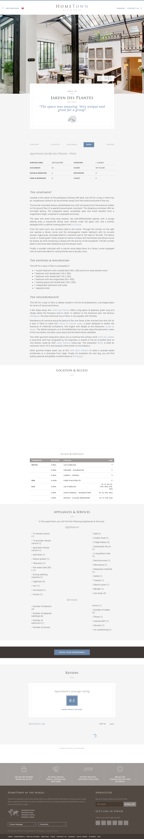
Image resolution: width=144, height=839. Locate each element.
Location (55, 144)
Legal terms (82, 836)
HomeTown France (28, 810)
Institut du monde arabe (70, 323)
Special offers (32, 836)
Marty (100, 343)
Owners (71, 836)
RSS (99, 836)
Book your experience (72, 652)
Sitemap (92, 836)
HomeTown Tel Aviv (28, 815)
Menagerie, (35, 316)
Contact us (61, 836)
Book (88, 144)
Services (45, 836)
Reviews (110, 144)
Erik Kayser (78, 356)
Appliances (72, 144)
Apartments (19, 836)
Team (53, 836)
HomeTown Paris (27, 812)
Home (10, 836)
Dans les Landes (106, 337)
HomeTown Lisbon (27, 817)
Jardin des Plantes (60, 310)
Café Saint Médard (79, 350)
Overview (34, 144)
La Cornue (76, 224)
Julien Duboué (63, 343)
